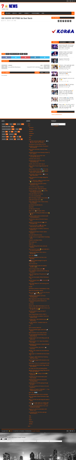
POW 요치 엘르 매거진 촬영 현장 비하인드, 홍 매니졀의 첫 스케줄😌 (39, 308)
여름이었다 (31, 244)
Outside (30, 286)
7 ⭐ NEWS (10, 430)
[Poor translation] (5, 439)
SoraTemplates (21, 430)
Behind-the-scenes (14, 53)
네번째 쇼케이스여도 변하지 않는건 (37, 163)
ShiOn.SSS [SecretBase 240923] (36, 290)
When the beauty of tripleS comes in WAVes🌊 (39, 197)
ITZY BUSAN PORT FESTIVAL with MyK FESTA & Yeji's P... (38, 413)
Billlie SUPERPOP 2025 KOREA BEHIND (38, 332)
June (30, 139)
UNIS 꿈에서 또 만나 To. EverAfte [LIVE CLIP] (39, 363)
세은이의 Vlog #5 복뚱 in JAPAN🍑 (36, 268)
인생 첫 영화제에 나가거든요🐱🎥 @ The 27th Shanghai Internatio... (38, 191)
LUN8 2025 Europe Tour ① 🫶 (35, 199)
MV (9, 131)
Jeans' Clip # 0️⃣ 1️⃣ (33, 392)
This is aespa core (33, 242)
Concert (11, 139)
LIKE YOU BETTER (33, 263)
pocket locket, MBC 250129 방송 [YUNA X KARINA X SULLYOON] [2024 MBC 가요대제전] (66, 46)
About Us (14, 13)
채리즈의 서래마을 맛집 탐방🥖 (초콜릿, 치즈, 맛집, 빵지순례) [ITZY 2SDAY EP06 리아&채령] (66, 92)
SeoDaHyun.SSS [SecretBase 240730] (37, 144)
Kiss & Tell (31, 304)
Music (20, 13)
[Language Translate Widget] (58, 124)
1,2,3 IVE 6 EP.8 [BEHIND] (35, 196)
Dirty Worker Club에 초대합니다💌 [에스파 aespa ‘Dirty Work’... (38, 175)
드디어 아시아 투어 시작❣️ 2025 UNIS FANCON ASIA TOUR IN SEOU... (37, 226)
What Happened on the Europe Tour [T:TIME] (39, 298)
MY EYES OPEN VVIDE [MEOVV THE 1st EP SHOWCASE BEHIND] (38, 406)
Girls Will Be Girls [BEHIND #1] (35, 205)
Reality (4, 136)
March (30, 419)
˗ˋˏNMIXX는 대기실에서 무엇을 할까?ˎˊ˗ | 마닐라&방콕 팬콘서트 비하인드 (39, 390)
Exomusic (27, 13)
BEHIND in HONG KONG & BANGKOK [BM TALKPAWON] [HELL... (38, 216)
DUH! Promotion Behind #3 (35, 327)
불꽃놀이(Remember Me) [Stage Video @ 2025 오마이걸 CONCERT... (39, 371)
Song (3, 131)
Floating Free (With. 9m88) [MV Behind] (37, 188)
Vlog (16, 131)
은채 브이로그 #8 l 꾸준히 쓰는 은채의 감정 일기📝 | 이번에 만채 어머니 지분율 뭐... (38, 403)
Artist (7, 53)
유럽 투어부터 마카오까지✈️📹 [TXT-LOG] (38, 169)
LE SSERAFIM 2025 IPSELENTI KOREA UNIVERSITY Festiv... (37, 184)
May (30, 415)
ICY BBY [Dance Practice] (34, 208)
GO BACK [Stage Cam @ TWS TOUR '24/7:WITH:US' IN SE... (37, 156)
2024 (29, 426)
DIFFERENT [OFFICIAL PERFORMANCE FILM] (39, 288)
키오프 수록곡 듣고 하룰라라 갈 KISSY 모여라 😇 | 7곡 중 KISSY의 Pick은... (39, 181)
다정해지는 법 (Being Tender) (35, 240)
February (31, 421)
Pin (17, 136)
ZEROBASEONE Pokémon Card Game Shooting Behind (37, 296)
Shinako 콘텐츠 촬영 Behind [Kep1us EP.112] (39, 305)
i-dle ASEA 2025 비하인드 (34, 158)
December (31, 127)
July (30, 137)
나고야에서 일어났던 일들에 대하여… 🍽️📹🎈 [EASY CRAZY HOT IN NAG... (39, 141)
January (31, 423)
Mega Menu (8, 13)
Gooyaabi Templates (35, 430)
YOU (30, 325)
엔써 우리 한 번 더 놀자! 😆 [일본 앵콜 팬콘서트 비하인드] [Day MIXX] (39, 250)
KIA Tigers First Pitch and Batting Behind (38, 368)
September (31, 133)
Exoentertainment (35, 13)
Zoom (17, 129)
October (31, 131)
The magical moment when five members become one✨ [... (38, 266)
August (31, 135)
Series (18, 139)
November (31, 129)
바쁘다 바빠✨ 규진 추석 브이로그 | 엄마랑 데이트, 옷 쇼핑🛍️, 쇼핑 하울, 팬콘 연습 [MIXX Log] (66, 106)
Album (3, 134)
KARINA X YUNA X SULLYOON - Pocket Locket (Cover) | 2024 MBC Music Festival (66, 53)
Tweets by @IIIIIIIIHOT (56, 114)
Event (43, 13)
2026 (29, 123)
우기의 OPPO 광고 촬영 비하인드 (36, 186)
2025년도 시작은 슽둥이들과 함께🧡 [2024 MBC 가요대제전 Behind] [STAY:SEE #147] (66, 67)
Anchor (4, 139)
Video (25, 53)
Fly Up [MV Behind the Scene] (35, 234)
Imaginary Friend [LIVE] (64, 59)
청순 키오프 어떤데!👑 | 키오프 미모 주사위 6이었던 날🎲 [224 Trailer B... (39, 293)
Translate (54, 126)
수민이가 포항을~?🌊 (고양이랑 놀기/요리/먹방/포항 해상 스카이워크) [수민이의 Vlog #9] (66, 99)
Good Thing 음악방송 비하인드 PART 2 (37, 314)
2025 (29, 125)
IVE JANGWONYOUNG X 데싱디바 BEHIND (38, 394)
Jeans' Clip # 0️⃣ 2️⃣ (33, 255)
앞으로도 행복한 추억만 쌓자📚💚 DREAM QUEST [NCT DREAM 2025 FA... (38, 171)
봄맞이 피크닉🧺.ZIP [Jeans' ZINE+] (37, 210)
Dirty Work (31, 206)
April (30, 417)
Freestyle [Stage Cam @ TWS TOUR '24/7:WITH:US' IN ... (37, 161)
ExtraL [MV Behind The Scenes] (36, 193)
